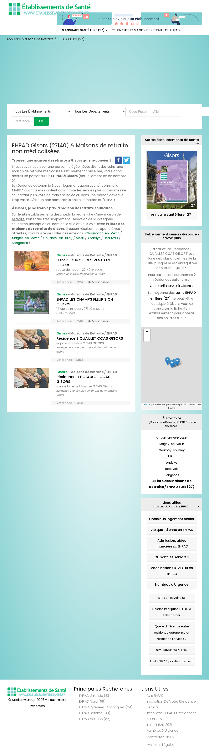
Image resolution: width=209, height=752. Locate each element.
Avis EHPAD (155, 695)
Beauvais (111, 238)
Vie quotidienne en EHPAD (172, 529)
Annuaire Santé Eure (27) (84, 30)
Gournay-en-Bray (57, 238)
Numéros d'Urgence (171, 584)
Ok (41, 121)
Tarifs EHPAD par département (172, 661)
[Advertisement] (104, 73)
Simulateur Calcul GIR (171, 650)
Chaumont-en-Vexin (102, 233)
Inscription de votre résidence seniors (171, 704)
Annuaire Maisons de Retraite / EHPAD (37, 39)
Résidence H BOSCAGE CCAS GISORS (83, 379)
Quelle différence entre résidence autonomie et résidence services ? (171, 632)
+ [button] (147, 332)
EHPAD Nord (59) (92, 701)
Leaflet (147, 404)
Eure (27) (77, 39)
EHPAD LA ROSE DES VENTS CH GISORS (83, 262)
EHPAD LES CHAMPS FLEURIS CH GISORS (84, 302)
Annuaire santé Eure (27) (172, 214)
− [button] (147, 338)
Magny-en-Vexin (26, 238)
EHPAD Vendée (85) (95, 718)
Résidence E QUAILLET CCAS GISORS (89, 338)
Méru (80, 238)
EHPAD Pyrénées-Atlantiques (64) (105, 707)
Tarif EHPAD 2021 (159, 724)
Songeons (20, 242)
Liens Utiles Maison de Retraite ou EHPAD (147, 30)
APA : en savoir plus (171, 598)
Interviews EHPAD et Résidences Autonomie (172, 716)
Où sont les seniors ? (171, 557)
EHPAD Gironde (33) (94, 695)
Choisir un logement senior (171, 519)
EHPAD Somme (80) (94, 713)
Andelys (93, 238)
